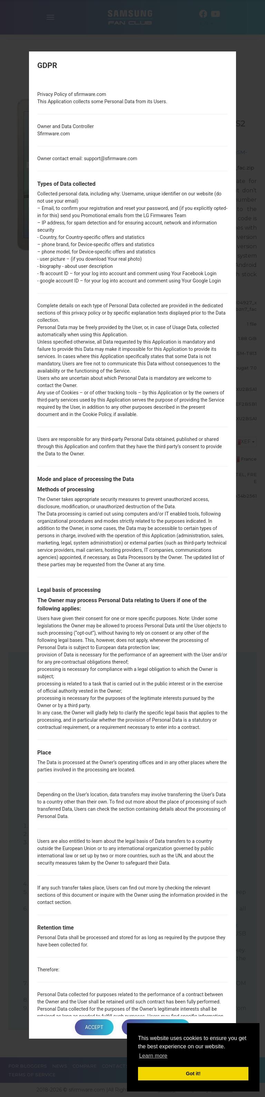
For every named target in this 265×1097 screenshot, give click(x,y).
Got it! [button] (193, 1073)
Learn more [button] (153, 1056)
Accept (94, 1027)
